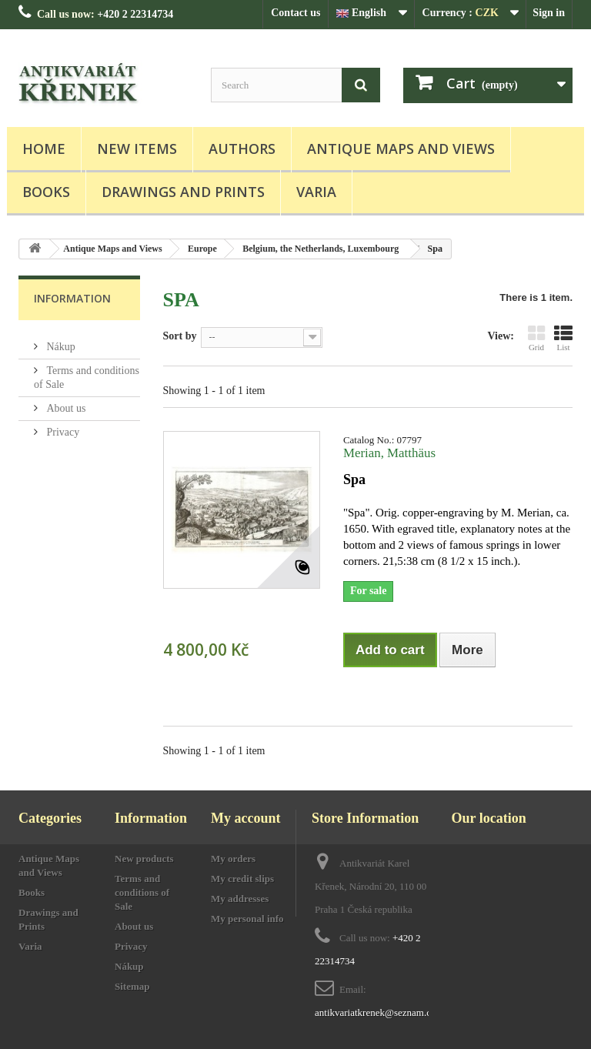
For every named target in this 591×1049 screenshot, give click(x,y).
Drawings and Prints (183, 191)
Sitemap (132, 986)
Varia (316, 191)
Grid (536, 338)
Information (72, 298)
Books (46, 191)
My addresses (240, 898)
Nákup (59, 340)
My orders (233, 858)
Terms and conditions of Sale (142, 892)
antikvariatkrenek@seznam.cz (375, 1012)
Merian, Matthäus (389, 453)
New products (144, 858)
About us (64, 402)
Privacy (61, 426)
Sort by (180, 336)
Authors (242, 148)
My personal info (247, 918)
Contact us (295, 12)
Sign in (549, 12)
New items (137, 148)
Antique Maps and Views (401, 148)
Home (43, 148)
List (563, 338)
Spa (354, 479)
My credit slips (242, 878)
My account (245, 818)
